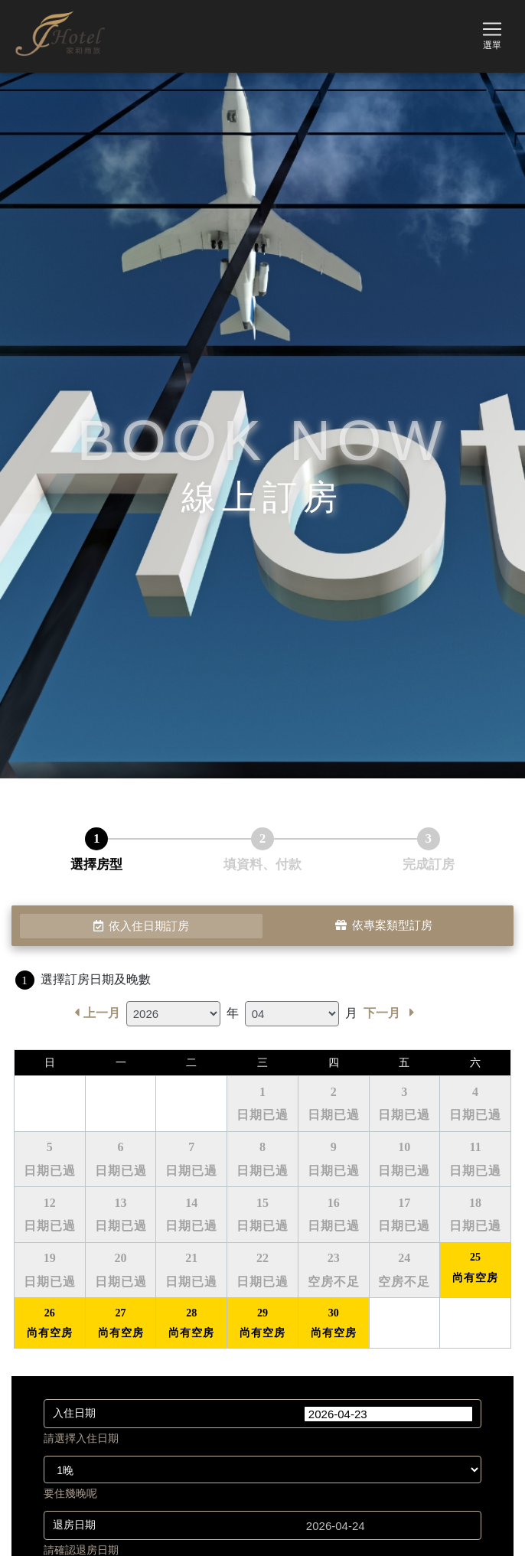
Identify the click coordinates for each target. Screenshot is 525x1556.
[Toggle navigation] (492, 34)
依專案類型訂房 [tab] (383, 926)
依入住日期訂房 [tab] (141, 926)
